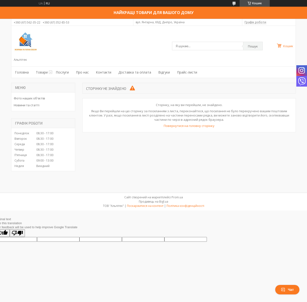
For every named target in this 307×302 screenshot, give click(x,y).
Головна (22, 72)
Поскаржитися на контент (145, 206)
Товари (42, 72)
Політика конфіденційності (185, 206)
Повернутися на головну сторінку (189, 126)
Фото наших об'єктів (29, 98)
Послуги (62, 72)
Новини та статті (26, 105)
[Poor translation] (17, 233)
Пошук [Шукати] (253, 46)
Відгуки (164, 72)
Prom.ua (177, 197)
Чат (287, 290)
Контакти (103, 72)
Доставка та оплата (134, 72)
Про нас (82, 72)
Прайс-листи (187, 72)
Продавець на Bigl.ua (153, 202)
